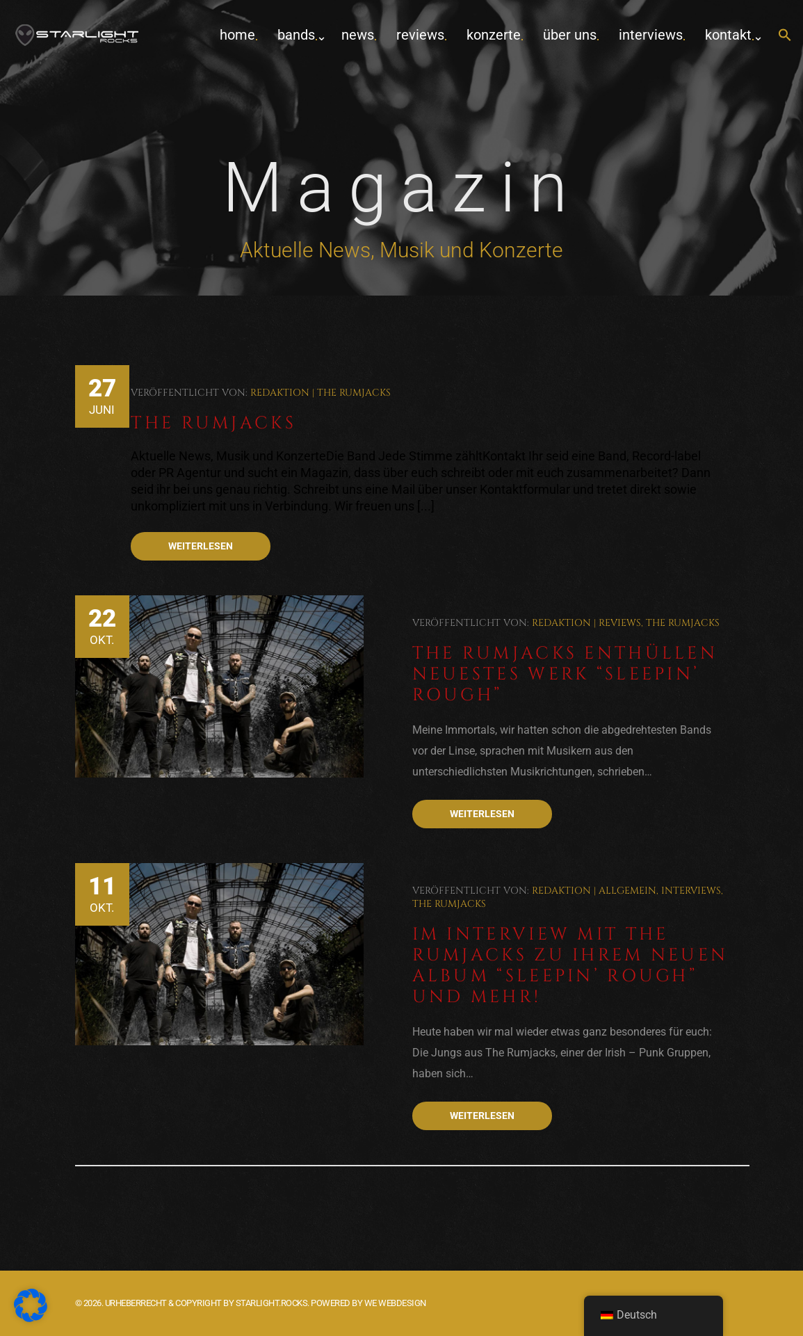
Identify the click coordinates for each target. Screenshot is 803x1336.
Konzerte (494, 34)
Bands (296, 34)
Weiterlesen (200, 546)
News (357, 34)
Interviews (651, 34)
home (237, 34)
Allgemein (627, 890)
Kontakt (728, 34)
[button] (785, 36)
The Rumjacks (354, 392)
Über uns (570, 34)
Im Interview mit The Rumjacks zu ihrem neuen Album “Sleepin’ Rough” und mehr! (570, 965)
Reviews (420, 34)
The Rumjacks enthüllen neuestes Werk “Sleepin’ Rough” (565, 674)
